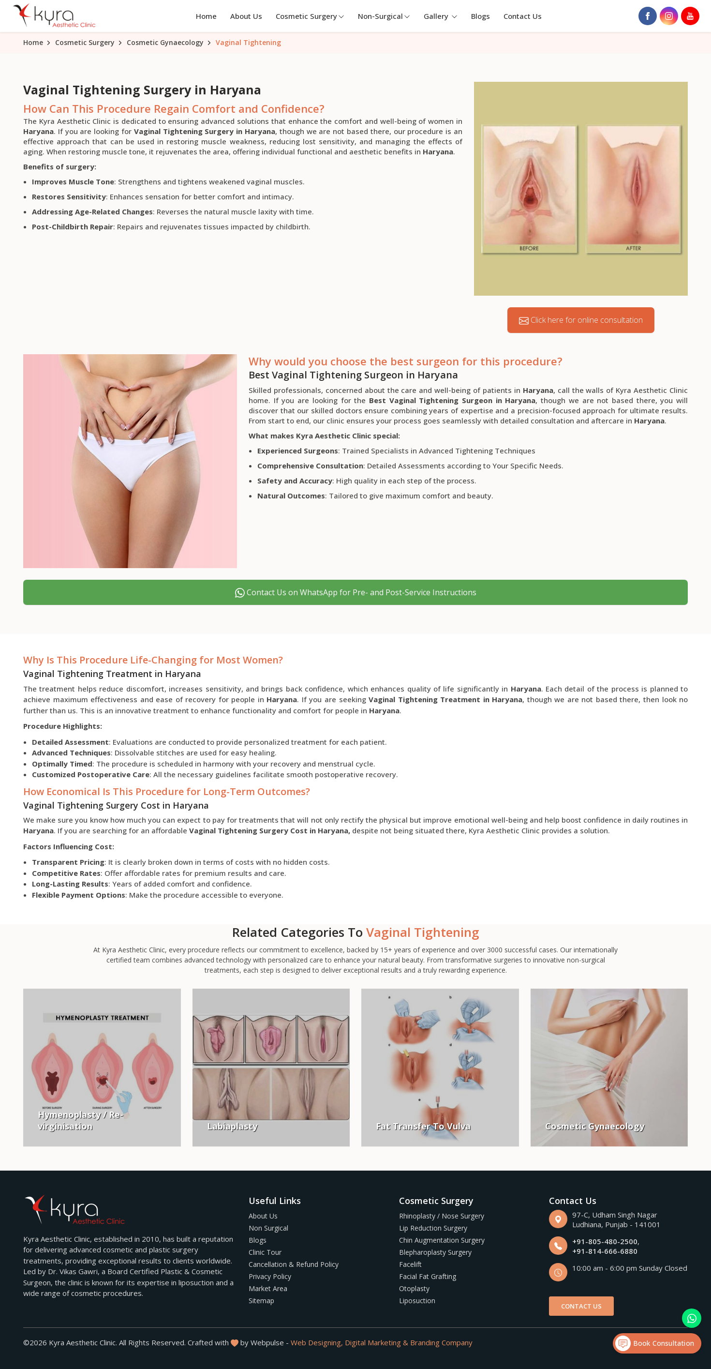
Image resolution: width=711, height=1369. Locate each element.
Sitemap (261, 1300)
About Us (246, 16)
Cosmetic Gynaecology (165, 42)
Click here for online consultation (581, 320)
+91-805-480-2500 (604, 1241)
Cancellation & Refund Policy (294, 1264)
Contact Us (523, 16)
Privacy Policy (270, 1276)
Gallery (441, 16)
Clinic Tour (265, 1252)
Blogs (480, 16)
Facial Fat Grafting (427, 1276)
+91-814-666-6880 (604, 1251)
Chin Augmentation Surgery (442, 1240)
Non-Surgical (384, 16)
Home (206, 16)
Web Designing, (317, 1342)
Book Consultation (654, 1343)
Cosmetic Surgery (310, 16)
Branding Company (441, 1342)
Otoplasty (414, 1288)
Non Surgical (268, 1228)
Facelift (410, 1264)
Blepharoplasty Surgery (435, 1252)
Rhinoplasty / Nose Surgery (441, 1215)
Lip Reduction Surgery (433, 1228)
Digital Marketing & (376, 1342)
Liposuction (417, 1300)
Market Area (268, 1288)
